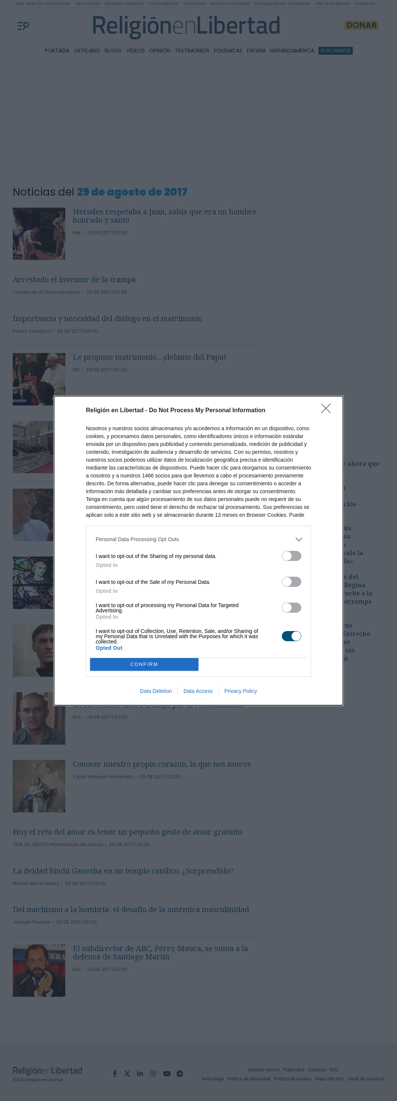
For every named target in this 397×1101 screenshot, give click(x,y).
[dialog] (198, 550)
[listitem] (198, 539)
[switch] (291, 556)
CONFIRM (144, 664)
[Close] (328, 411)
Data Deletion (156, 691)
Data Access (198, 691)
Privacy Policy (240, 691)
